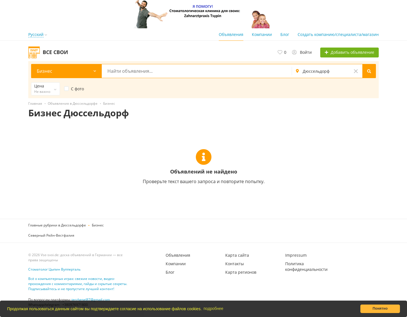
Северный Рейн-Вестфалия (51, 235)
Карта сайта (237, 255)
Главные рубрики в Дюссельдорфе (57, 225)
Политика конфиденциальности (306, 266)
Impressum (296, 255)
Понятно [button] (380, 308)
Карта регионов (240, 272)
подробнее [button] (213, 308)
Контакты (234, 263)
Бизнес (98, 225)
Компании (262, 34)
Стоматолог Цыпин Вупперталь (54, 269)
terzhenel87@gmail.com (91, 299)
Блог (284, 34)
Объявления (231, 34)
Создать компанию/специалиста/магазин (338, 34)
